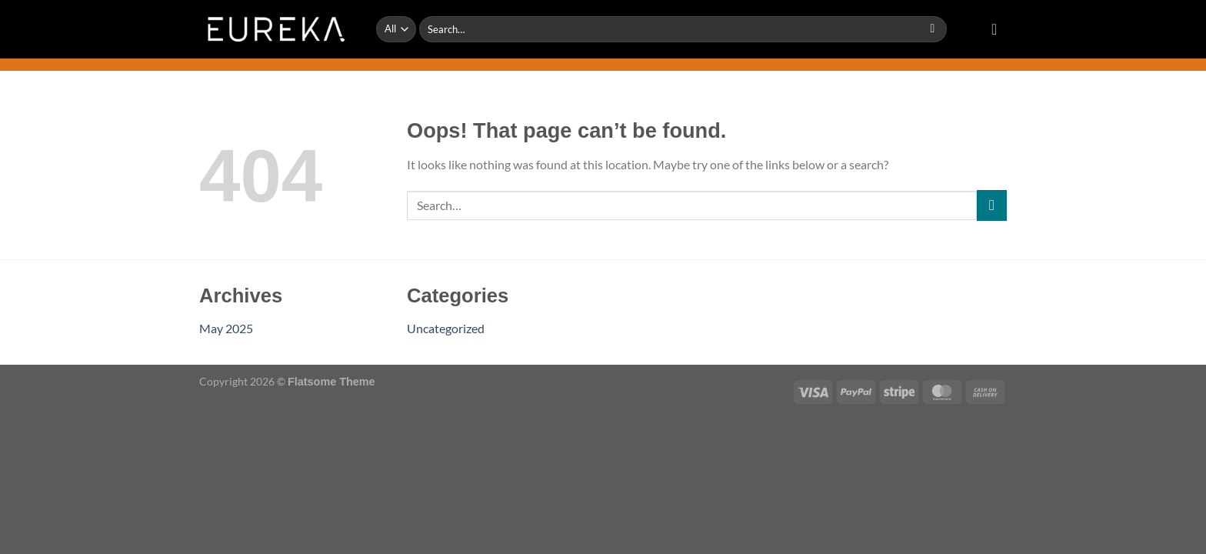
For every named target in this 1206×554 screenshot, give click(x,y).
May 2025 (226, 328)
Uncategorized (446, 328)
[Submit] (932, 29)
